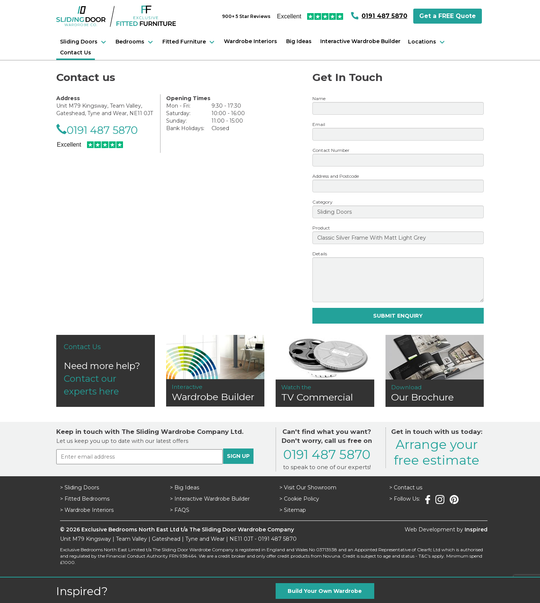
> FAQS (179, 510)
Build (325, 591)
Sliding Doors (84, 42)
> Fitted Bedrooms (85, 498)
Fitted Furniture (189, 42)
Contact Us (75, 52)
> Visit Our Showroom (307, 487)
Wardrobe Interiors (250, 41)
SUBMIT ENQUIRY (398, 315)
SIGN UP (238, 456)
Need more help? (105, 369)
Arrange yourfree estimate (436, 452)
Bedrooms (135, 42)
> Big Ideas (184, 487)
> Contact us (405, 487)
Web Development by (446, 529)
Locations (427, 42)
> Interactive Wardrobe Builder (210, 498)
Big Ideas (299, 41)
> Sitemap (292, 510)
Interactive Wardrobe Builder (360, 41)
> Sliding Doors (79, 487)
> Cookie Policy (299, 498)
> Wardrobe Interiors (87, 510)
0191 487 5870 (384, 16)
